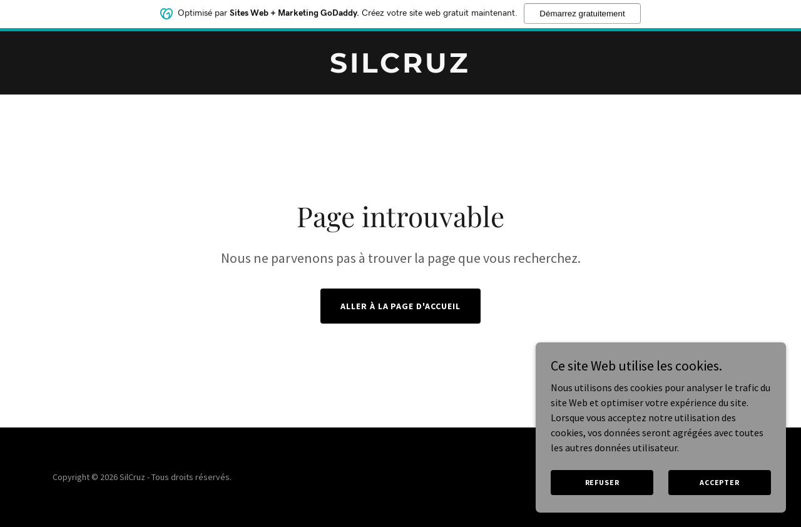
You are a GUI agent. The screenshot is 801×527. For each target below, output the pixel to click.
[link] (401, 69)
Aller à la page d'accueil (400, 306)
